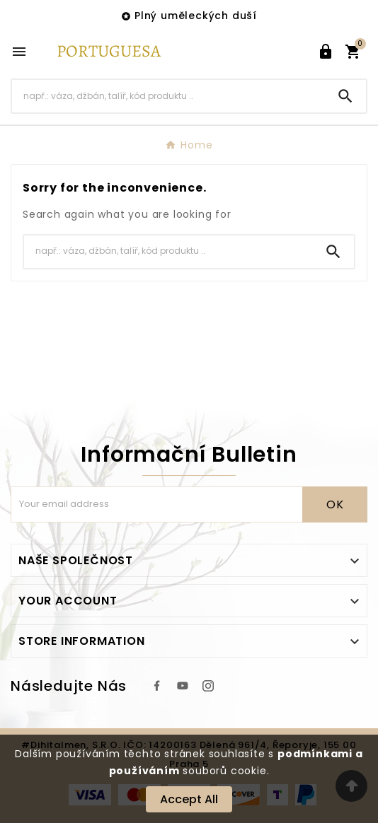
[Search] (168, 96)
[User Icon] (325, 51)
